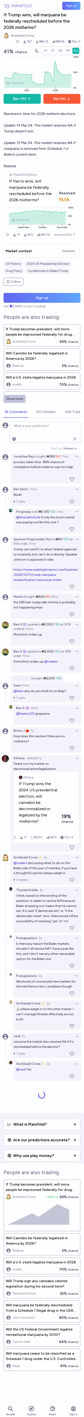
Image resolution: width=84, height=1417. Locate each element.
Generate (68, 251)
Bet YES (22, 99)
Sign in (73, 1411)
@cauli (21, 1069)
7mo (65, 456)
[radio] (45, 51)
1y (32, 731)
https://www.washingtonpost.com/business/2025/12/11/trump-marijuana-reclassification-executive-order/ (45, 575)
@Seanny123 (25, 714)
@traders (51, 661)
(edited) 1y (34, 758)
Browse (10, 1411)
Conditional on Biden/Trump (48, 271)
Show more (14, 399)
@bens (18, 691)
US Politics (13, 264)
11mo (29, 629)
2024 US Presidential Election (48, 264)
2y (45, 857)
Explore (31, 1410)
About (52, 1411)
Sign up (71, 6)
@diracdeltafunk (28, 517)
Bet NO (62, 99)
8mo (54, 597)
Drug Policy (14, 271)
